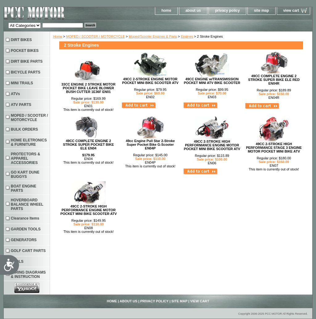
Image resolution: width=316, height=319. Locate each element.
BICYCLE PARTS (25, 72)
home (166, 10)
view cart (291, 10)
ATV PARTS (21, 105)
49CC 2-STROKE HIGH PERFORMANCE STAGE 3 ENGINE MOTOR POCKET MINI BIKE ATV (274, 147)
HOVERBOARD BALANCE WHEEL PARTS (27, 204)
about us (193, 10)
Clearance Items (25, 218)
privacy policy (227, 10)
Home (57, 36)
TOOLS (17, 261)
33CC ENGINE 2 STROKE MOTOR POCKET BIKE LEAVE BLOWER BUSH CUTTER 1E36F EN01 (88, 88)
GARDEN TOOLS (25, 229)
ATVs (15, 94)
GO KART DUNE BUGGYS (25, 174)
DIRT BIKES (21, 40)
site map (261, 10)
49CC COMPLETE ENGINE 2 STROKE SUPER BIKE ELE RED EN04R (274, 79)
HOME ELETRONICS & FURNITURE (29, 142)
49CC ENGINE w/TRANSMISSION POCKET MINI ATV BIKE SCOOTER (212, 81)
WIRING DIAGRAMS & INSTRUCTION (28, 274)
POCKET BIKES (25, 50)
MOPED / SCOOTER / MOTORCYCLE (95, 36)
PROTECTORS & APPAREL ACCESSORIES (25, 158)
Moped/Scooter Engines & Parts (153, 36)
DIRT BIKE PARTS (27, 61)
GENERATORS (24, 240)
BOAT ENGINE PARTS (23, 188)
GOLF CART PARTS (28, 251)
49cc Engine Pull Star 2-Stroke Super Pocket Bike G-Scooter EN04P (150, 144)
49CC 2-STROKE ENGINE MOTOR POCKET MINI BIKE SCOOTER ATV (150, 81)
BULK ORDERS (24, 129)
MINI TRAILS (22, 83)
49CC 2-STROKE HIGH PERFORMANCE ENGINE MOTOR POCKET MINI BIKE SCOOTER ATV (212, 145)
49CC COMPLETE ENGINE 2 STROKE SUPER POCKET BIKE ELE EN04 (88, 144)
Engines (187, 36)
